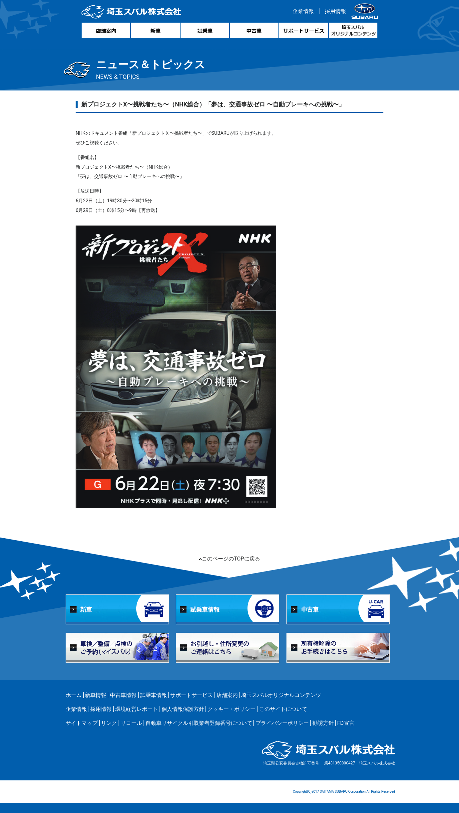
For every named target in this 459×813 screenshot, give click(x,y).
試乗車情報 (153, 695)
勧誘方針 (323, 723)
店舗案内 (227, 695)
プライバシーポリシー (282, 723)
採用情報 (335, 11)
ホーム (74, 695)
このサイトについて (283, 709)
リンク (109, 723)
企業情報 (303, 11)
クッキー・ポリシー (231, 709)
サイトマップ (82, 723)
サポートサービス (191, 695)
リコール (131, 723)
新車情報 (95, 695)
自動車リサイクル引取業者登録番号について (199, 723)
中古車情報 (123, 695)
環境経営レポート (136, 709)
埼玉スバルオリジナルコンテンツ (281, 695)
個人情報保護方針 (183, 709)
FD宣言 (345, 723)
